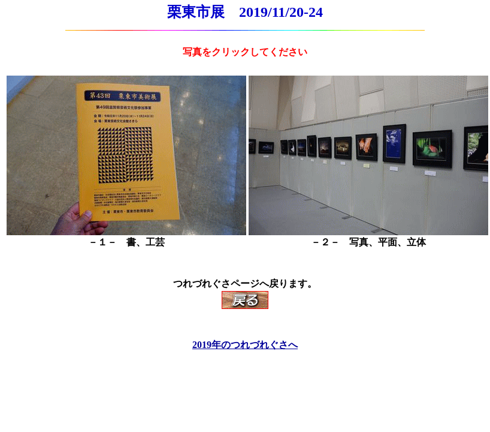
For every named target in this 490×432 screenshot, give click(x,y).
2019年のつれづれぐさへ (245, 345)
